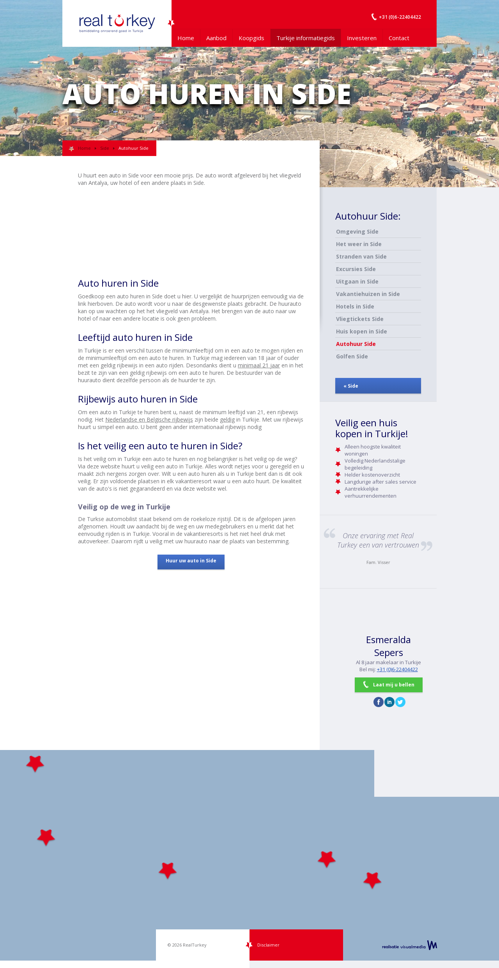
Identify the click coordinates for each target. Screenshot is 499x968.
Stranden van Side (361, 256)
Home (185, 38)
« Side (350, 386)
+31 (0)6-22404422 (397, 669)
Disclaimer (268, 945)
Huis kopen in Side (361, 331)
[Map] (249, 855)
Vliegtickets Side (360, 319)
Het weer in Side (359, 244)
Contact (399, 38)
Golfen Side (352, 356)
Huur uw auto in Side (191, 560)
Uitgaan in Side (357, 281)
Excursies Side (356, 269)
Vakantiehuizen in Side (368, 294)
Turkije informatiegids (305, 38)
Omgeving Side (357, 231)
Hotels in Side (355, 306)
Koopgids (251, 38)
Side (104, 148)
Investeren (362, 38)
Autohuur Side (356, 343)
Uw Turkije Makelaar (117, 23)
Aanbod (216, 38)
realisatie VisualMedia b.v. (409, 945)
